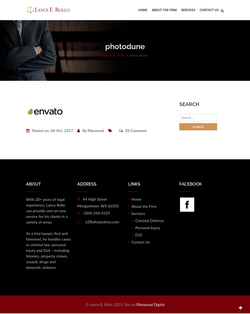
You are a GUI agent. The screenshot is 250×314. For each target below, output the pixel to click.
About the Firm (164, 10)
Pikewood (96, 131)
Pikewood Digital (150, 305)
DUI (138, 235)
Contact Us (209, 10)
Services (188, 10)
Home (143, 10)
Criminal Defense (149, 221)
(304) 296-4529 (97, 213)
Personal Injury (147, 228)
